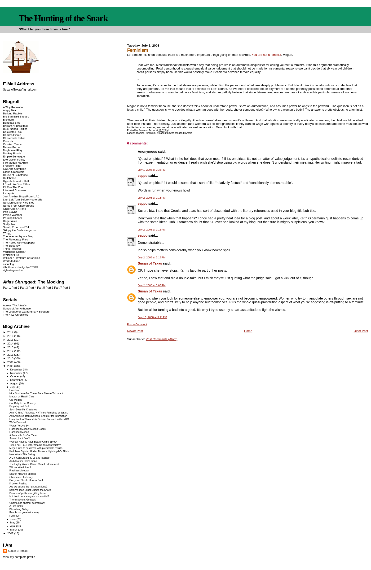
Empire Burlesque (14, 156)
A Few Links (16, 506)
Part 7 (58, 287)
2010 (10, 358)
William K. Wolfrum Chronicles (21, 257)
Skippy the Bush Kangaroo (19, 230)
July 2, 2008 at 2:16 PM (151, 229)
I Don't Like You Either (16, 184)
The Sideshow (12, 245)
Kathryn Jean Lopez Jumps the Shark (30, 490)
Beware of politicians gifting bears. (28, 493)
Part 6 (49, 287)
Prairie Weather (12, 214)
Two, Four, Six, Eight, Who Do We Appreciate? (35, 445)
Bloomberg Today (19, 509)
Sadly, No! (9, 224)
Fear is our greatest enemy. (24, 512)
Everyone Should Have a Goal (26, 480)
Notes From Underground (18, 205)
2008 (10, 365)
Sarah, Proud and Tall (16, 227)
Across (15, 305)
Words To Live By (19, 425)
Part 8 (67, 287)
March (14, 529)
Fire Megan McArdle (15, 162)
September (17, 380)
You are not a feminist (266, 55)
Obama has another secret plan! (27, 503)
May (13, 522)
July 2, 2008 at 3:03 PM (151, 285)
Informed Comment (14, 190)
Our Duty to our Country (22, 403)
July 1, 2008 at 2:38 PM (151, 169)
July (13, 387)
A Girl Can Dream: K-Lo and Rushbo (29, 458)
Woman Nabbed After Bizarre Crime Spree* (33, 441)
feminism (150, 133)
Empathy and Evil (19, 406)
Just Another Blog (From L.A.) (21, 196)
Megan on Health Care (21, 396)
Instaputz (8, 193)
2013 (10, 347)
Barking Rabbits (12, 113)
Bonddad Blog (11, 122)
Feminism (14, 515)
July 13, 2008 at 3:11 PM (152, 317)
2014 (10, 343)
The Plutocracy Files (15, 239)
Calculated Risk (12, 131)
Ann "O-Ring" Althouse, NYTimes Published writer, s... (39, 412)
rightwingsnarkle (13, 270)
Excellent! (14, 390)
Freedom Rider (12, 165)
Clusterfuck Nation (14, 137)
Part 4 (32, 287)
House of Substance (15, 174)
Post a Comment (137, 324)
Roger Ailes (10, 220)
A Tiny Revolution (13, 107)
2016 (10, 335)
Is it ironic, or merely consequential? (29, 496)
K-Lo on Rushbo (18, 483)
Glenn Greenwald (13, 171)
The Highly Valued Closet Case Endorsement (34, 464)
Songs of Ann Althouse (17, 308)
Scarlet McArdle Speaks (22, 474)
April (13, 526)
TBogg (7, 233)
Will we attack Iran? (20, 467)
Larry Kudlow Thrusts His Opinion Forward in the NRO (39, 419)
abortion (140, 133)
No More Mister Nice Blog (18, 202)
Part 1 (7, 287)
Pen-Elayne (10, 211)
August (14, 383)
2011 (10, 354)
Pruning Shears (12, 217)
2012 (10, 350)
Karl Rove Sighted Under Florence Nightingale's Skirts (39, 451)
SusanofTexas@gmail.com (20, 89)
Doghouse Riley (12, 150)
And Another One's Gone (23, 461)
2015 (10, 339)
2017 (10, 332)
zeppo (142, 176)
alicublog (8, 263)
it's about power (165, 133)
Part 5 (41, 287)
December (16, 369)
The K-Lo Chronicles (15, 314)
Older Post (360, 331)
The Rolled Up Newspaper (19, 242)
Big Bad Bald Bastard (16, 116)
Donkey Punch (12, 153)
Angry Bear (10, 110)
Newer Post (135, 331)
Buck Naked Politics (15, 128)
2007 (10, 533)
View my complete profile (19, 557)
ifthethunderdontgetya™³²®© (20, 267)
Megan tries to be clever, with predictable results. (36, 448)
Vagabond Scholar (14, 251)
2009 (10, 362)
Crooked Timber (13, 144)
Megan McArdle (183, 133)
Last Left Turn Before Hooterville (23, 199)
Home (248, 331)
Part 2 (15, 287)
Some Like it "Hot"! (19, 438)
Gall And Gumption (14, 168)
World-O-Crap (11, 260)
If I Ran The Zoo (13, 187)
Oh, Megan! (15, 400)
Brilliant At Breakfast (15, 125)
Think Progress (12, 248)
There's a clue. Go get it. (22, 499)
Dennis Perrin (11, 147)
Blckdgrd (8, 119)
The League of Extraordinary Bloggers (26, 311)
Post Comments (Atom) (161, 339)
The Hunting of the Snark (63, 18)
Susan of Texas (150, 263)
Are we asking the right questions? (28, 486)
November (16, 373)
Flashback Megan (19, 432)
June (13, 519)
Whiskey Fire (11, 254)
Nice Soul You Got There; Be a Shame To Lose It (36, 393)
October (15, 376)
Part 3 (24, 287)
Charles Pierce (12, 134)
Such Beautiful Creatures (23, 409)
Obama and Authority (21, 477)
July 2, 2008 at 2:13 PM (151, 197)
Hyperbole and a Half (16, 181)
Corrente (8, 141)
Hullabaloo (9, 177)
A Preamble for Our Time (23, 435)
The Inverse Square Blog (18, 236)
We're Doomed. (17, 422)
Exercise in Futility (14, 159)
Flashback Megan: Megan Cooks (27, 429)
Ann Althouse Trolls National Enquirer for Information (38, 416)
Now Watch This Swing (22, 454)
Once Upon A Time (14, 208)
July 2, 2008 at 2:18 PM (151, 257)
